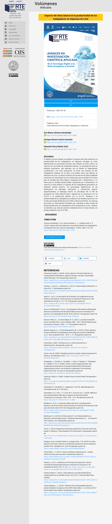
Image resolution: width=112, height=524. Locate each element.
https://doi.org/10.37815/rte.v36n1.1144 (67, 117)
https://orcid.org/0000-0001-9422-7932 (61, 149)
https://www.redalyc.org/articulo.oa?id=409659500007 (64, 475)
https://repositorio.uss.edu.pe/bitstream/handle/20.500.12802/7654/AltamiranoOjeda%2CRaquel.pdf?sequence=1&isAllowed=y (70, 308)
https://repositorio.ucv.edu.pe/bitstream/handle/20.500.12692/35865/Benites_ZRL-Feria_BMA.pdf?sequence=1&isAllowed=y (70, 365)
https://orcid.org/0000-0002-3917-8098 (61, 135)
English (11, 1)
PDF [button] (71, 101)
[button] (53, 285)
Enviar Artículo (14, 39)
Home (11, 23)
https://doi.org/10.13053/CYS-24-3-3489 (59, 426)
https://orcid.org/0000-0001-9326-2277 (61, 142)
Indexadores (13, 32)
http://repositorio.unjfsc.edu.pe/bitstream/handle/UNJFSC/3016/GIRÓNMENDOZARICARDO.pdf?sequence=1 (70, 451)
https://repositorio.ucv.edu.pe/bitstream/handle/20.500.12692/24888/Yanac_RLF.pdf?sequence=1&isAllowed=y (70, 520)
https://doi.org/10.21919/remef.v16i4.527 (59, 353)
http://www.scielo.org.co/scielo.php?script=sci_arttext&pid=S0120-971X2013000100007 (69, 495)
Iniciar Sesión (13, 42)
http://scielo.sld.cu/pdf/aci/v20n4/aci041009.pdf (62, 400)
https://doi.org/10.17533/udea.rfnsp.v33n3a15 (61, 343)
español (19, 1)
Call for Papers (14, 36)
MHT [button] (71, 105)
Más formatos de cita (54, 264)
